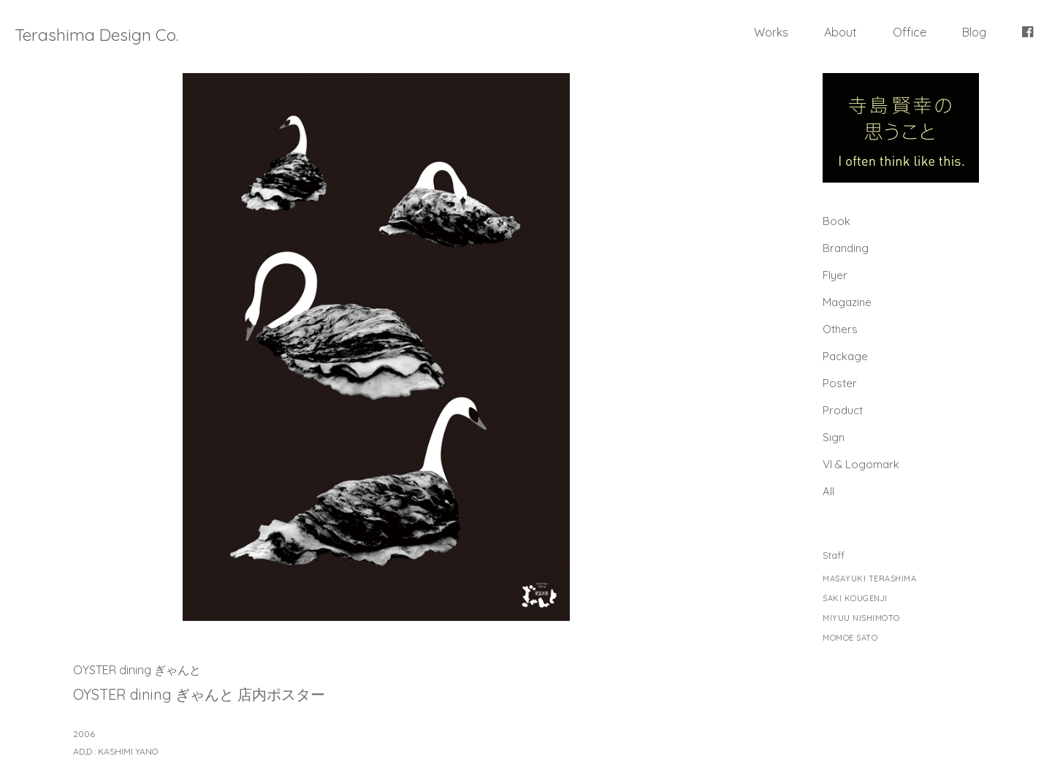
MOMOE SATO (850, 638)
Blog (974, 32)
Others (840, 329)
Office (909, 32)
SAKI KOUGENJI (855, 599)
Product (843, 410)
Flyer (835, 275)
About (840, 32)
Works (771, 32)
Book (836, 220)
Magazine (847, 302)
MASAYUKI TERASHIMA (869, 579)
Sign (834, 437)
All (828, 491)
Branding (846, 248)
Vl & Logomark (861, 464)
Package (845, 356)
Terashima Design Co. (96, 34)
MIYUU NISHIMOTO (861, 618)
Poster (840, 383)
